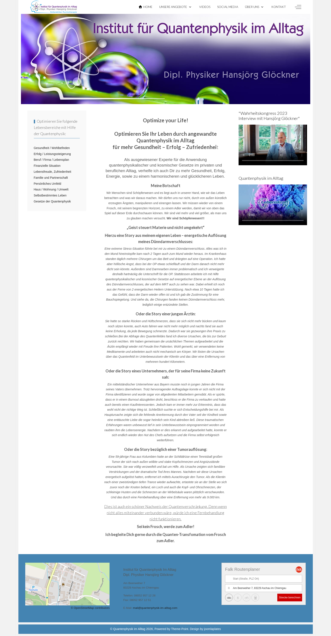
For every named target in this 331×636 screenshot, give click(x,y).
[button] (176, 7)
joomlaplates (212, 629)
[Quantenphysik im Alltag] (54, 7)
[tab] (161, 95)
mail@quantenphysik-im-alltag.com (155, 607)
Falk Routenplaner (242, 569)
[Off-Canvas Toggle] (298, 7)
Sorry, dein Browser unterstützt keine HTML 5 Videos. (273, 143)
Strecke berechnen (290, 597)
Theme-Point (179, 629)
